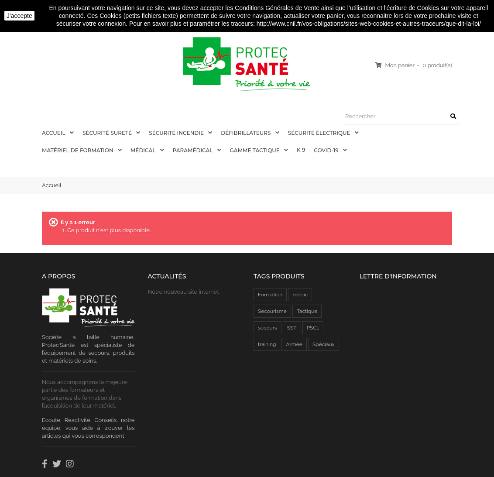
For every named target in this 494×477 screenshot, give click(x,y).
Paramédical (193, 150)
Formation (270, 295)
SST (292, 328)
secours (267, 328)
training (267, 344)
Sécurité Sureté (107, 133)
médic (300, 295)
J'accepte (19, 15)
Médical (143, 150)
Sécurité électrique (320, 133)
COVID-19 (327, 150)
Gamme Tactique (255, 150)
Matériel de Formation (78, 150)
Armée (294, 344)
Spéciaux (323, 344)
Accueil (54, 133)
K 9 (301, 150)
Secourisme (272, 311)
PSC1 (313, 328)
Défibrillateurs (246, 133)
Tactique (307, 311)
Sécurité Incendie (177, 133)
